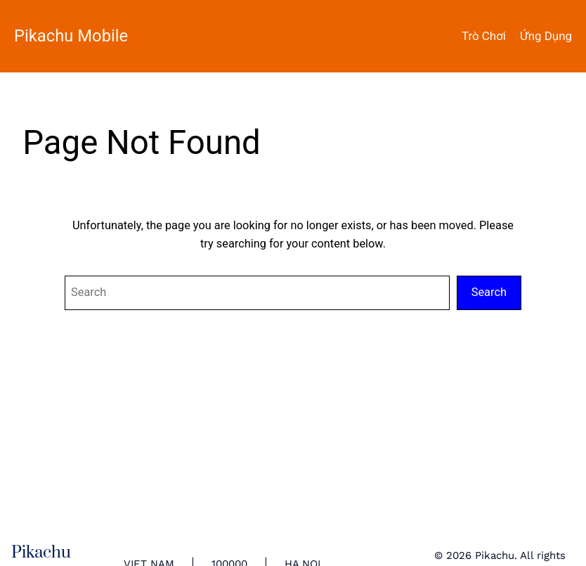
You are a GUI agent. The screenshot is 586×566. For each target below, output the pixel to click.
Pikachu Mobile (71, 36)
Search (489, 292)
